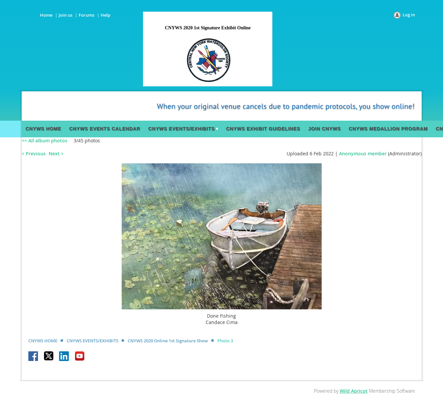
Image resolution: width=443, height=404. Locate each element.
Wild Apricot (354, 391)
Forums (86, 15)
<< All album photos (44, 140)
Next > (56, 153)
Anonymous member (363, 153)
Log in (409, 15)
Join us (65, 15)
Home (46, 15)
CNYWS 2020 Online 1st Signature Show (168, 341)
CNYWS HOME (42, 341)
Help (105, 15)
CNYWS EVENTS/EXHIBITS (92, 341)
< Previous (34, 153)
